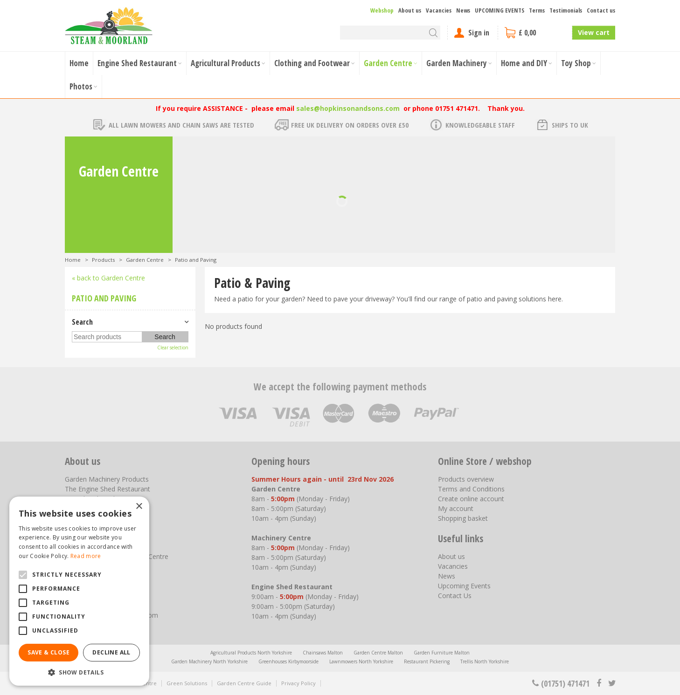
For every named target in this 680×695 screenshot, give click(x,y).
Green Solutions (187, 683)
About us (451, 556)
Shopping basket (463, 518)
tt (611, 683)
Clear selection (172, 347)
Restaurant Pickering (427, 661)
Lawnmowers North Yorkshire (361, 661)
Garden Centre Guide (244, 683)
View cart (594, 32)
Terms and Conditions (471, 488)
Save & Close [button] (48, 652)
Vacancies (453, 566)
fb (599, 683)
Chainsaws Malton (323, 652)
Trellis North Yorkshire (484, 661)
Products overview (466, 479)
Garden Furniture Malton (442, 652)
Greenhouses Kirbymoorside (288, 661)
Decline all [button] (111, 652)
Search (82, 322)
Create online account (471, 498)
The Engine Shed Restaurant (107, 488)
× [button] (138, 506)
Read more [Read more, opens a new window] (85, 556)
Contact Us (455, 595)
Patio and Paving (104, 298)
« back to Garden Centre (108, 277)
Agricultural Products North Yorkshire (251, 652)
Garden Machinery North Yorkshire (209, 661)
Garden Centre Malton (378, 652)
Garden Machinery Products (107, 479)
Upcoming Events (464, 585)
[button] (79, 672)
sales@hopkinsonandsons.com (348, 108)
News (446, 576)
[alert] (79, 591)
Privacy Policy (298, 683)
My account (455, 508)
